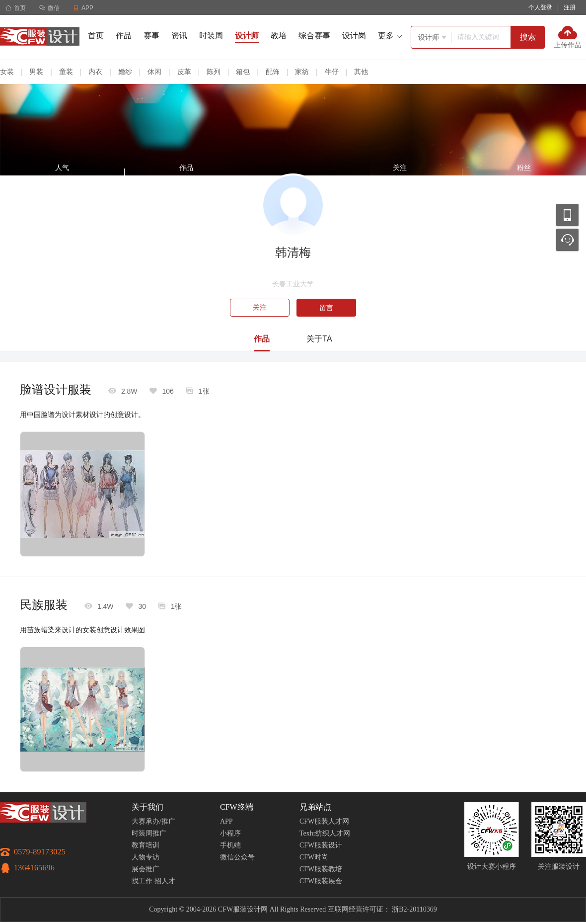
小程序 (230, 833)
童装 (66, 72)
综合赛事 (314, 35)
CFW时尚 (313, 857)
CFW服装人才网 (324, 821)
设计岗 (354, 35)
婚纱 (125, 72)
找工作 (142, 881)
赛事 (151, 35)
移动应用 (567, 215)
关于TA (319, 339)
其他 (361, 72)
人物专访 (145, 857)
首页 (15, 7)
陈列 (213, 72)
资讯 (179, 35)
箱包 (243, 72)
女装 (7, 72)
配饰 (273, 72)
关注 (260, 307)
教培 (279, 35)
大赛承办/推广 (153, 821)
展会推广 (145, 869)
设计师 (247, 35)
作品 (124, 35)
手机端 (230, 845)
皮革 (184, 72)
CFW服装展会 (320, 881)
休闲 (154, 72)
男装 (36, 72)
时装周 (211, 35)
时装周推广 (149, 833)
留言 (326, 308)
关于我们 (147, 807)
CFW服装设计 (320, 845)
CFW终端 (236, 807)
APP (226, 821)
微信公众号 (237, 857)
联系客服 (567, 240)
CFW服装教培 (320, 869)
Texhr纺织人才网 (324, 833)
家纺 (302, 72)
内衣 (95, 72)
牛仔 (332, 72)
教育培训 (145, 845)
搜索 (528, 37)
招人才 (164, 881)
